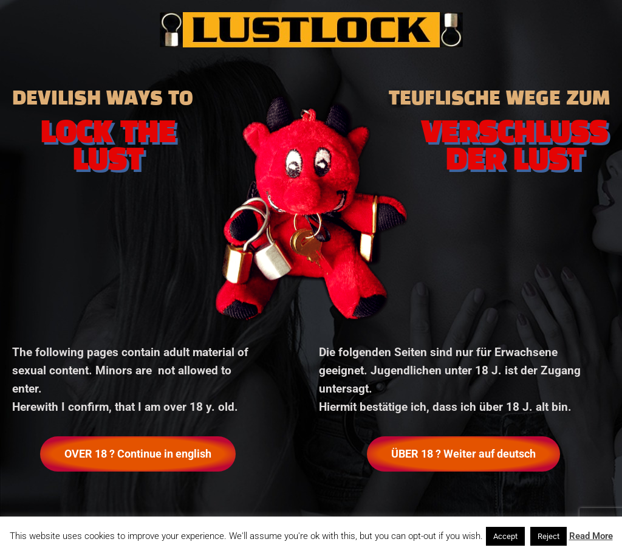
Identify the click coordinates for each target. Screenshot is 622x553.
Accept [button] (505, 536)
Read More (591, 536)
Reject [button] (548, 536)
